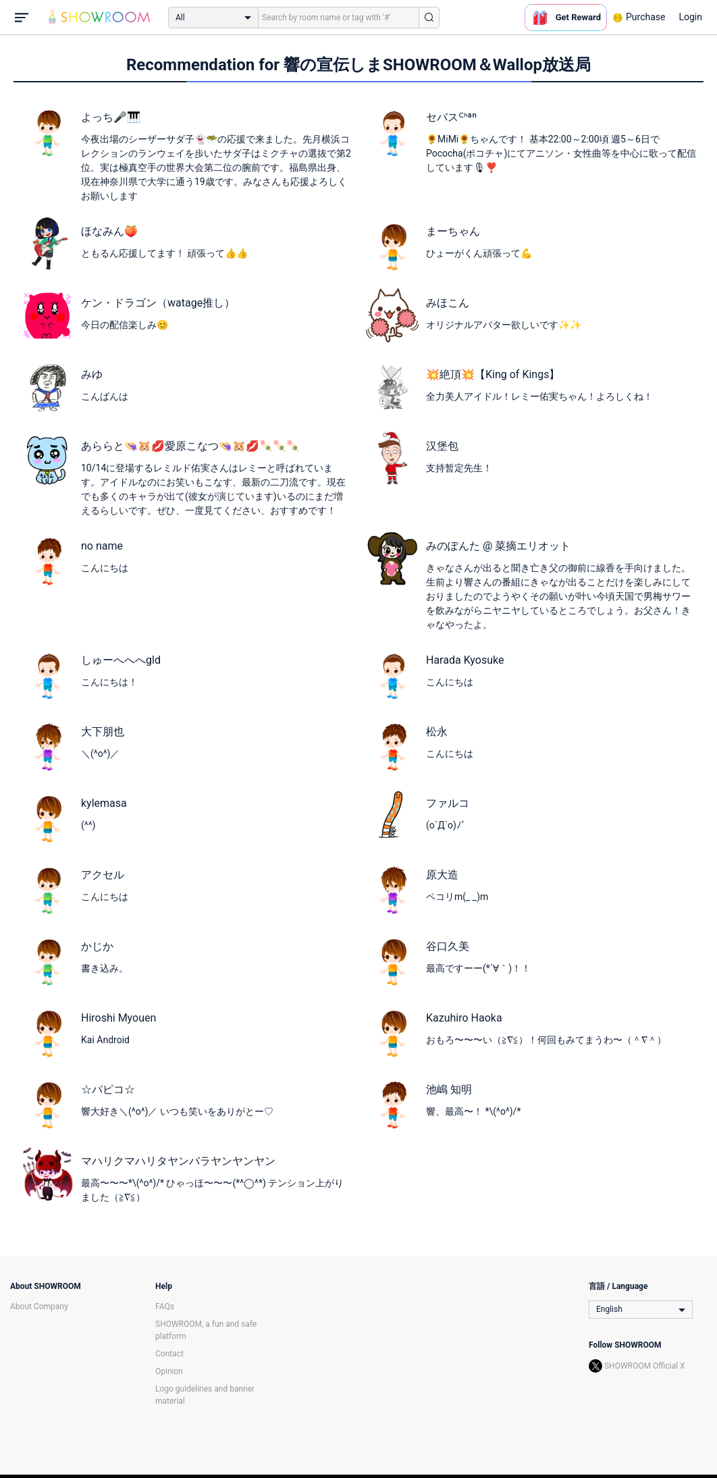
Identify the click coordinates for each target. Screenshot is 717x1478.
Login (690, 16)
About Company (39, 1306)
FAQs (164, 1306)
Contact (169, 1353)
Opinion (169, 1371)
